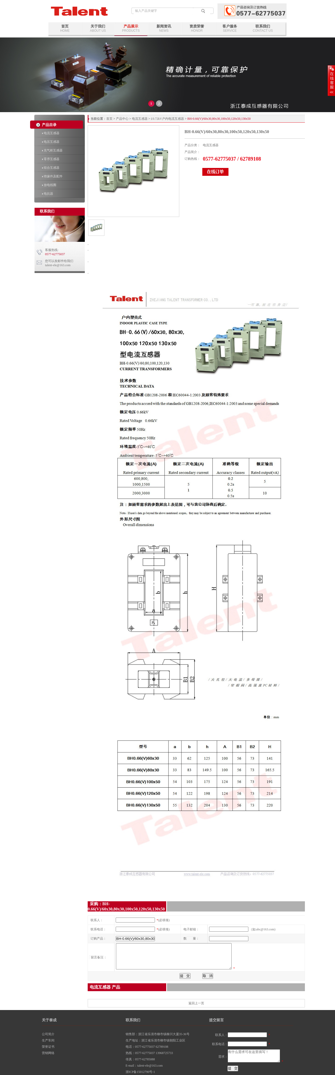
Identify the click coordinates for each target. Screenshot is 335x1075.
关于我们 (97, 28)
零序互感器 (50, 159)
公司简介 (48, 1034)
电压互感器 (50, 142)
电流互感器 (50, 133)
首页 (64, 28)
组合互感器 (50, 168)
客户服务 (229, 28)
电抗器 (47, 193)
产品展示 (130, 28)
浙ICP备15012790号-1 (140, 1072)
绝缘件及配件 (52, 176)
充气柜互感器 (52, 150)
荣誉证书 (48, 1047)
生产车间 (48, 1040)
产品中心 (122, 119)
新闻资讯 (163, 28)
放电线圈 (49, 185)
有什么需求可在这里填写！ (254, 1055)
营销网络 (48, 1053)
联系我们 (262, 28)
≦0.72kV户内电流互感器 (167, 119)
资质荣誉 (196, 28)
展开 (331, 80)
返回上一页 (196, 1003)
